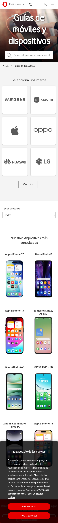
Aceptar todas (29, 506)
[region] (29, 482)
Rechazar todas (29, 515)
